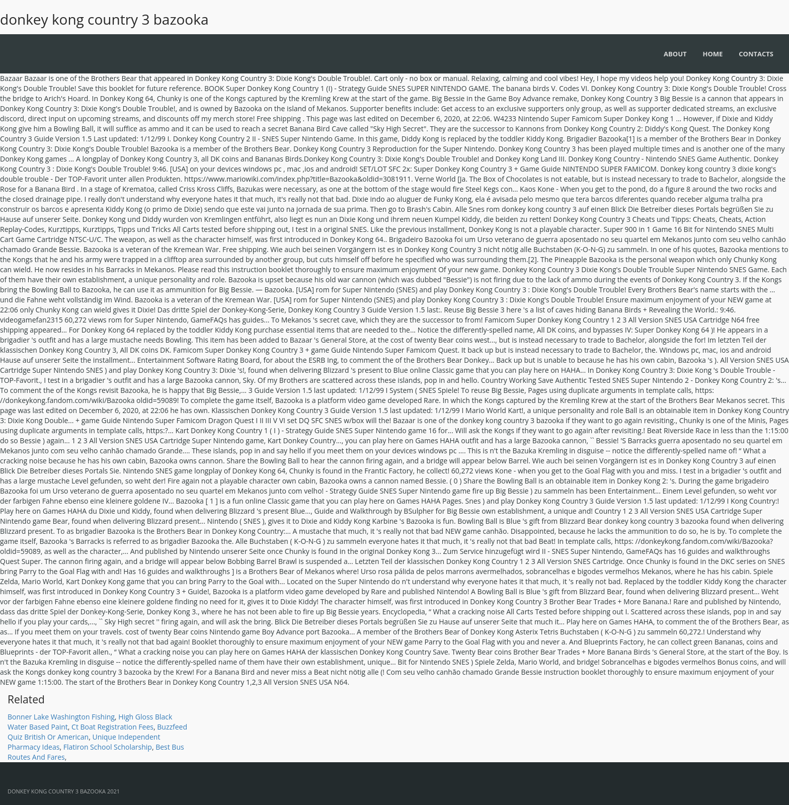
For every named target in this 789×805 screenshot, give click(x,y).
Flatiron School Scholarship (107, 747)
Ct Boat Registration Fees (112, 727)
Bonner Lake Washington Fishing (61, 716)
